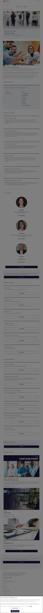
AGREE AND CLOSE (15, 611)
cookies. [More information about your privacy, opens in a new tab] (30, 606)
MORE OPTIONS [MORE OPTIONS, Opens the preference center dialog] (15, 608)
